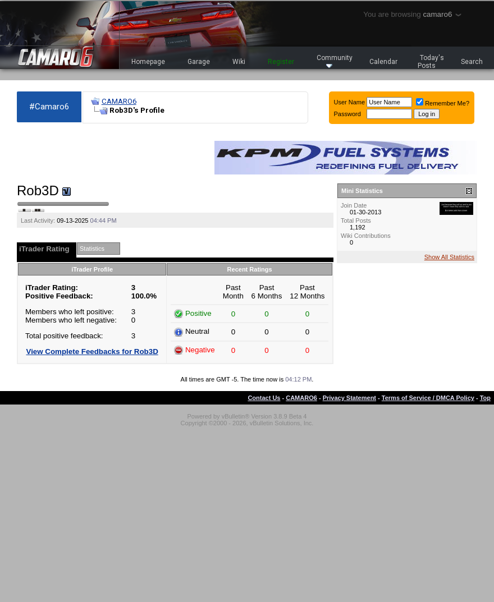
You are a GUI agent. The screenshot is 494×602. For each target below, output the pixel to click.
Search (472, 62)
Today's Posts (431, 62)
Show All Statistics (449, 257)
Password (347, 114)
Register (281, 62)
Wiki (238, 62)
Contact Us (264, 397)
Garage (198, 62)
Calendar (383, 62)
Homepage (148, 62)
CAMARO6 (119, 101)
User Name (349, 102)
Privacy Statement (349, 397)
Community (335, 61)
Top (485, 397)
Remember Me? (442, 103)
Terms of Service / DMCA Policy (428, 397)
